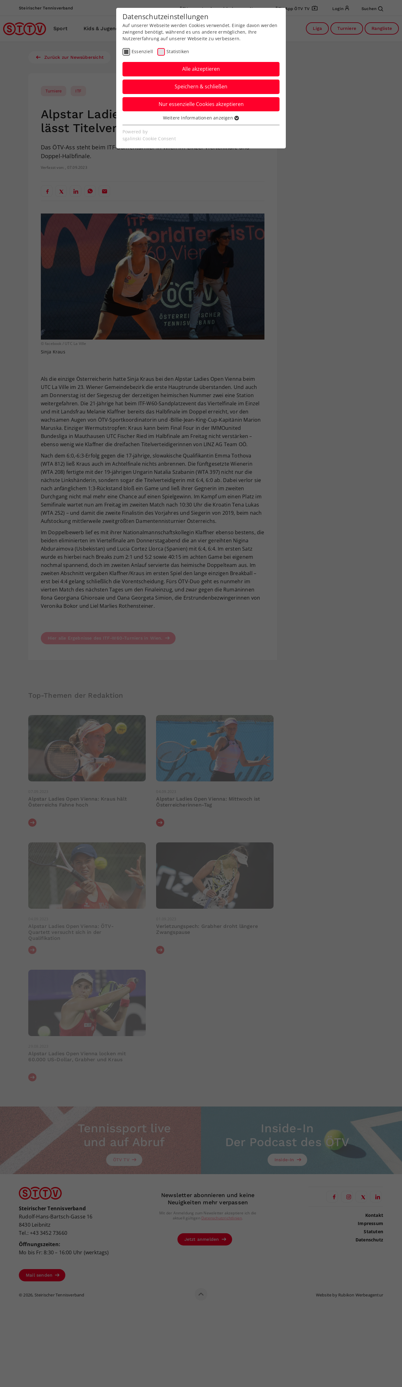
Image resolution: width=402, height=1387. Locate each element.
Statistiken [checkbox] (177, 51)
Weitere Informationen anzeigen (201, 118)
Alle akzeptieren (201, 68)
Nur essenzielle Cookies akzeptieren (201, 104)
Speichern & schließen (201, 86)
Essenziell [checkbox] (142, 51)
